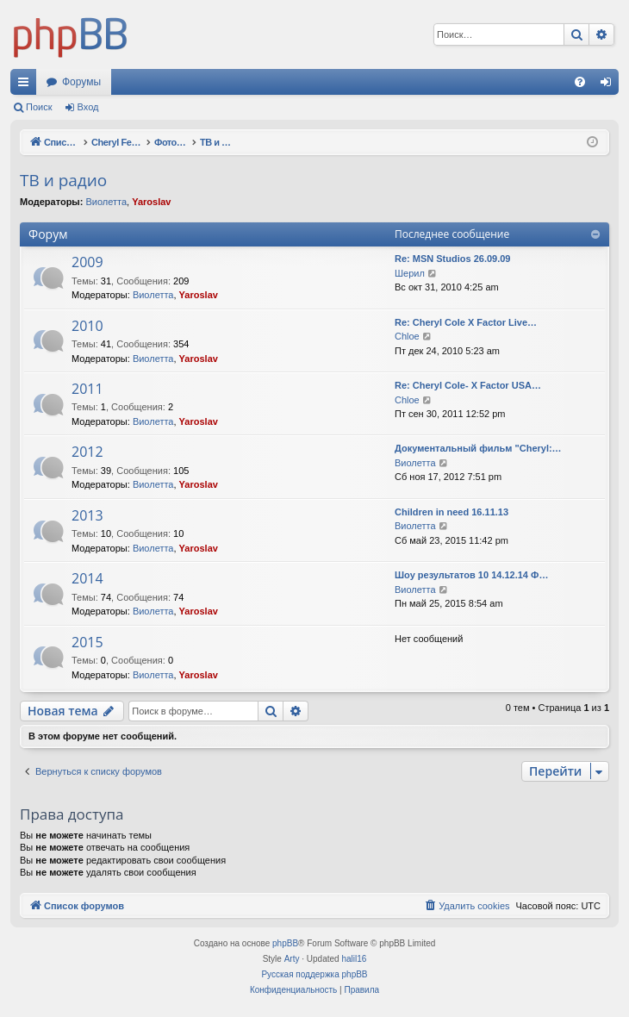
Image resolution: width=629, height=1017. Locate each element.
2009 (87, 262)
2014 (87, 578)
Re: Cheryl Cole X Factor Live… (466, 322)
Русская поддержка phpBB (314, 974)
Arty (292, 959)
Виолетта (106, 202)
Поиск (39, 107)
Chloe (407, 336)
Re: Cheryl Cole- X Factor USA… (468, 385)
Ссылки (26, 85)
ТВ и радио (63, 180)
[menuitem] (580, 82)
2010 (87, 325)
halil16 (353, 959)
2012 (87, 451)
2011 (87, 388)
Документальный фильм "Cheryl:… (478, 448)
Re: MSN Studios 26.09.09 (453, 258)
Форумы (81, 82)
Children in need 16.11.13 (451, 512)
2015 (87, 642)
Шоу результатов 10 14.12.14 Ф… (471, 575)
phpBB (285, 943)
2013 (87, 515)
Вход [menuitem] (610, 85)
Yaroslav (151, 202)
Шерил (410, 273)
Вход (88, 107)
